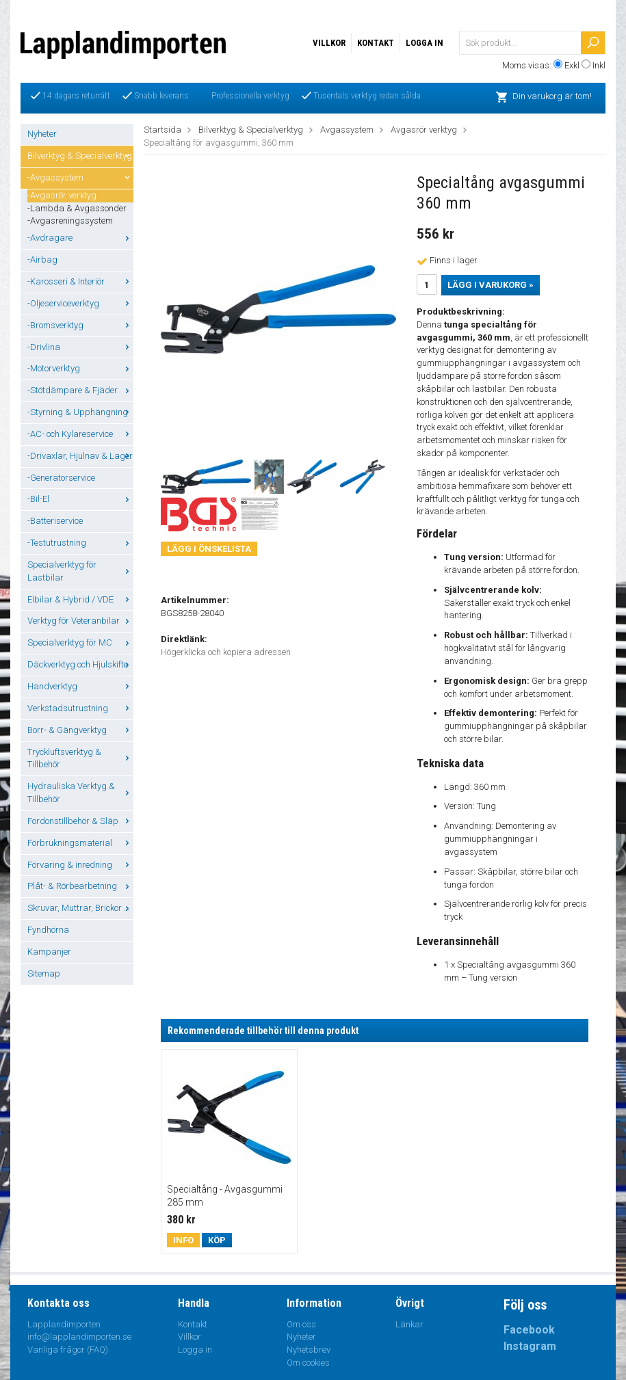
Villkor (329, 43)
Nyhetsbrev (308, 1349)
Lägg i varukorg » (490, 285)
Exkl (571, 65)
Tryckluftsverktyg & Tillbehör (80, 758)
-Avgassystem (80, 177)
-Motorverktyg (80, 368)
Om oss (301, 1324)
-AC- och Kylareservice (80, 434)
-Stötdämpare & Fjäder (80, 390)
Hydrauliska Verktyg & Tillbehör (80, 792)
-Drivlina (80, 347)
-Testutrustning (80, 543)
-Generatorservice (61, 478)
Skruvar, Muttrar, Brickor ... (80, 908)
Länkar (409, 1324)
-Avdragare (80, 238)
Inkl (598, 65)
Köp (217, 1240)
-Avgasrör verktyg (61, 195)
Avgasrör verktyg (424, 129)
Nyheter (42, 134)
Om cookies (308, 1362)
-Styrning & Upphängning (80, 412)
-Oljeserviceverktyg (80, 303)
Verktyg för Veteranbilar (80, 620)
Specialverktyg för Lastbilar (80, 571)
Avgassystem (347, 129)
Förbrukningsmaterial (80, 843)
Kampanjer (49, 951)
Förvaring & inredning (80, 865)
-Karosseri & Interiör (80, 281)
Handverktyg (80, 686)
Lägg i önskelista (209, 549)
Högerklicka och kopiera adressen (226, 652)
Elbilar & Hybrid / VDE (80, 599)
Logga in (424, 43)
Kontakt (375, 43)
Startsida (162, 129)
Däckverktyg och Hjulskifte (80, 664)
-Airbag (42, 259)
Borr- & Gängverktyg (80, 730)
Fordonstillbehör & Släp (80, 821)
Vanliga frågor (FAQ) (67, 1349)
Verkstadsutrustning (80, 708)
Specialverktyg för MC (80, 642)
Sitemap (43, 973)
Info (183, 1240)
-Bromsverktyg (80, 325)
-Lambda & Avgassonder (77, 208)
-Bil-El (80, 499)
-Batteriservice (55, 521)
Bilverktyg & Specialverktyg (80, 155)
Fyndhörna (48, 930)
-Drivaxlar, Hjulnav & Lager (80, 456)
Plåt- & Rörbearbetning (80, 886)
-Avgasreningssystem (70, 220)
